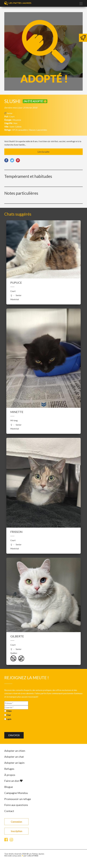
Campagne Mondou (16, 792)
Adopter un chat (14, 756)
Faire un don (13, 780)
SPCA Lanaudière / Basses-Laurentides (29, 130)
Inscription (16, 831)
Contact (9, 811)
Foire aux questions (16, 804)
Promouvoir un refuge (17, 799)
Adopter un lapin (14, 762)
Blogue (8, 786)
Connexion (16, 821)
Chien (9, 711)
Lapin (8, 719)
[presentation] (24, 727)
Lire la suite (43, 151)
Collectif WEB (32, 855)
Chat (8, 715)
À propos (9, 774)
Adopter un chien (14, 750)
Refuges (9, 768)
